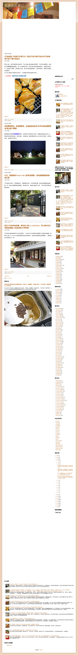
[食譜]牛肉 (58, 263)
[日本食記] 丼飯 (59, 388)
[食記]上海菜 (58, 320)
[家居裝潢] (58, 427)
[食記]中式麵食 (59, 325)
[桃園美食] (58, 302)
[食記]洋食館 (58, 350)
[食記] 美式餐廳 (59, 316)
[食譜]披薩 (58, 257)
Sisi (62, 94)
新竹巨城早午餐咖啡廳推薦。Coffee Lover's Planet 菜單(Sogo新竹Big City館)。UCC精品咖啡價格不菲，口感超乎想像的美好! (34, 635)
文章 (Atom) (9, 278)
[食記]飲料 (58, 370)
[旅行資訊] (58, 430)
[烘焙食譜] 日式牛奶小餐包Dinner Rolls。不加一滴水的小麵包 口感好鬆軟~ (67, 121)
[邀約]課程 (58, 442)
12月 (58, 460)
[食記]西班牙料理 (59, 362)
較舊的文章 (49, 276)
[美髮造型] (58, 434)
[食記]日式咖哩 (59, 338)
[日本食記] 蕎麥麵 (59, 406)
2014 (57, 506)
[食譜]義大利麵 (59, 268)
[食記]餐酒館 (58, 371)
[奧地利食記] (58, 380)
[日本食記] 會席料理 (60, 397)
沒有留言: (12, 119)
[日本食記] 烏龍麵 (59, 403)
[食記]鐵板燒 (58, 365)
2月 (58, 492)
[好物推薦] (58, 425)
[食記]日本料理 (59, 341)
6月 (58, 485)
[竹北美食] (58, 293)
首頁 (28, 276)
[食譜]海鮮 (58, 260)
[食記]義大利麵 (59, 358)
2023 (57, 457)
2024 (57, 455)
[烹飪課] (57, 431)
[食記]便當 (58, 328)
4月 (58, 488)
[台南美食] (58, 301)
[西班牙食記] (58, 415)
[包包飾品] (58, 422)
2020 (57, 496)
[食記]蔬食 (58, 361)
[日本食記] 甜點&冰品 (60, 404)
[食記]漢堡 (58, 352)
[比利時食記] (58, 410)
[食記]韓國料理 (59, 367)
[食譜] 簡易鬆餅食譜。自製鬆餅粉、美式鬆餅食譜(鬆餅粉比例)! (22, 618)
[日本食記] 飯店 (59, 407)
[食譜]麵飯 (58, 280)
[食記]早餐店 (58, 344)
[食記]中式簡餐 (59, 323)
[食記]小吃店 (58, 331)
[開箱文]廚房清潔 (59, 446)
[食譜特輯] (58, 283)
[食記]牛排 (58, 355)
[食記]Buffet (58, 319)
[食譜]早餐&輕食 (59, 259)
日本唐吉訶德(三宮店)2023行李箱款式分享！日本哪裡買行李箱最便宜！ (67, 138)
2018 (57, 499)
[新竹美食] (9, 222)
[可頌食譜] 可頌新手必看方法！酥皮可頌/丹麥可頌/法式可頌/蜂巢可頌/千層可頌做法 (67, 219)
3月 (58, 490)
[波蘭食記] (58, 412)
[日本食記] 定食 (59, 394)
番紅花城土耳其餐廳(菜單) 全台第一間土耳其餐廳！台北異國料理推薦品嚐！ (67, 149)
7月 (58, 483)
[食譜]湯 (57, 262)
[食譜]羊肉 (58, 266)
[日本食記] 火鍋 (59, 401)
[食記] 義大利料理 (59, 317)
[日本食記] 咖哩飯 (59, 389)
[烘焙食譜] (9, 120)
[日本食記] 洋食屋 (59, 398)
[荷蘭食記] (58, 413)
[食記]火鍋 (58, 353)
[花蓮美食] (58, 299)
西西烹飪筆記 (14, 5)
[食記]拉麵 (58, 337)
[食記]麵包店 (58, 373)
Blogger (41, 649)
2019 (57, 498)
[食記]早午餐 (58, 343)
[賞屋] (57, 439)
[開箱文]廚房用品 (59, 448)
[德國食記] (58, 383)
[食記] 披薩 (58, 311)
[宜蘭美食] (58, 298)
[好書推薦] (58, 424)
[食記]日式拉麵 (59, 340)
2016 (57, 503)
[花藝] (57, 436)
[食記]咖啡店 (58, 329)
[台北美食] (58, 289)
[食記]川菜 (58, 332)
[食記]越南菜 (58, 364)
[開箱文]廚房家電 (59, 445)
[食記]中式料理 (59, 322)
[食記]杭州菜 (58, 346)
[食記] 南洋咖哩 (59, 308)
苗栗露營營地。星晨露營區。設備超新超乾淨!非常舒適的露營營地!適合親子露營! (65, 470)
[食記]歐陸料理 (59, 347)
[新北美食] (9, 273)
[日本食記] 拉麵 (59, 395)
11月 (58, 462)
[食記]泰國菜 (58, 349)
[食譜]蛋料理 (58, 271)
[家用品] (57, 428)
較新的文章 (7, 276)
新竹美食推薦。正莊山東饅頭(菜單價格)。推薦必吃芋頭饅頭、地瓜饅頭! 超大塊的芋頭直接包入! (67, 144)
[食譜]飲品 (58, 277)
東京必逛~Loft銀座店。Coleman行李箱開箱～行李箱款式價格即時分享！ (67, 126)
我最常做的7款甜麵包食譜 (19, 76)
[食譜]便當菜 (58, 256)
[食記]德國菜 (58, 334)
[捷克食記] (58, 385)
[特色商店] (58, 433)
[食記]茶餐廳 (58, 359)
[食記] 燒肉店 (58, 313)
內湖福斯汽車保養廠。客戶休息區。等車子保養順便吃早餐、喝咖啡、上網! (67, 155)
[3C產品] (57, 421)
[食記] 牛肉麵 (58, 314)
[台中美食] (58, 295)
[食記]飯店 (58, 368)
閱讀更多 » (6, 116)
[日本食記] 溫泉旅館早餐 (61, 400)
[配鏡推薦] (58, 443)
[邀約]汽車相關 (59, 440)
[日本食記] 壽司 (59, 392)
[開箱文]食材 (58, 449)
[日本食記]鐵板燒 (59, 409)
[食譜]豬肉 (58, 274)
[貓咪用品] (58, 437)
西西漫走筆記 (9, 645)
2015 (57, 504)
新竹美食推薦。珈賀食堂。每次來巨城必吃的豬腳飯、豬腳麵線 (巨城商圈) (67, 161)
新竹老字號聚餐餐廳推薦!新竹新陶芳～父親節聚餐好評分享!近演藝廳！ (67, 242)
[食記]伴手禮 (58, 326)
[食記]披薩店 (58, 335)
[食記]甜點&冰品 (59, 356)
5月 (58, 487)
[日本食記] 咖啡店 (59, 391)
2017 (57, 501)
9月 (58, 480)
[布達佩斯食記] (59, 382)
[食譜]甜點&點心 (59, 265)
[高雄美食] (58, 296)
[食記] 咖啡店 (58, 310)
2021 (57, 494)
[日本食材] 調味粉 (59, 386)
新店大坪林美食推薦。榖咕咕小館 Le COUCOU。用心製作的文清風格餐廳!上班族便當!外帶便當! (65, 477)
